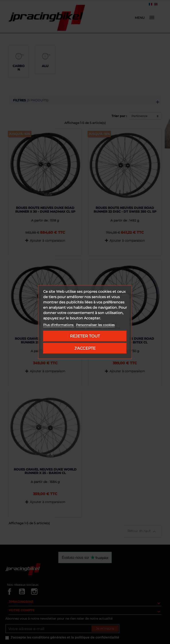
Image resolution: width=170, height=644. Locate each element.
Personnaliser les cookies (95, 325)
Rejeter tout (85, 336)
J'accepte (85, 348)
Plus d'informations (58, 325)
